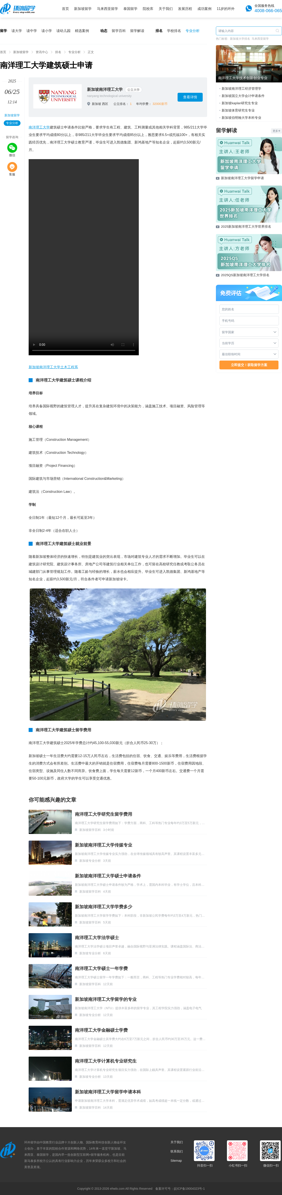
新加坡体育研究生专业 (238, 110)
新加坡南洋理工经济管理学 (241, 88)
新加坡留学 (83, 9)
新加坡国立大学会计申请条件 (243, 96)
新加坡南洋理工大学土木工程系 (53, 367)
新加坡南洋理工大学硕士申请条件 (108, 875)
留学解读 (137, 31)
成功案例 (204, 9)
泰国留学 (130, 9)
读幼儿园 (63, 31)
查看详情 (190, 97)
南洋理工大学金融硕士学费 (101, 1030)
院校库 (148, 9)
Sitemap (176, 1160)
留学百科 (119, 31)
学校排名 (174, 31)
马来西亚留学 (107, 9)
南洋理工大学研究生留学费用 (103, 814)
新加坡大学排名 (240, 38)
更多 (276, 130)
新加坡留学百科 (90, 830)
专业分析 (193, 31)
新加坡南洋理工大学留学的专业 (106, 999)
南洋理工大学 (39, 127)
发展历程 (185, 9)
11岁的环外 (226, 9)
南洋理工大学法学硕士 (97, 937)
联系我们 (177, 1151)
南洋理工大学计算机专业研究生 (106, 1061)
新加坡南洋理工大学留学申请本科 (108, 1091)
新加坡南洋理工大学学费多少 (103, 906)
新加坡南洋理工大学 (105, 89)
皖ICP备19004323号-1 (189, 1188)
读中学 (31, 31)
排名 (58, 52)
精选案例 (82, 31)
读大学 (16, 31)
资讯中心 (42, 52)
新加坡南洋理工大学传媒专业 (103, 845)
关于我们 (166, 9)
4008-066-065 (268, 10)
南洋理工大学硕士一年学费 (101, 968)
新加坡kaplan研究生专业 (240, 103)
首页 (65, 9)
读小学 (46, 31)
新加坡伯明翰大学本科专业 (241, 117)
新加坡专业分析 (90, 860)
